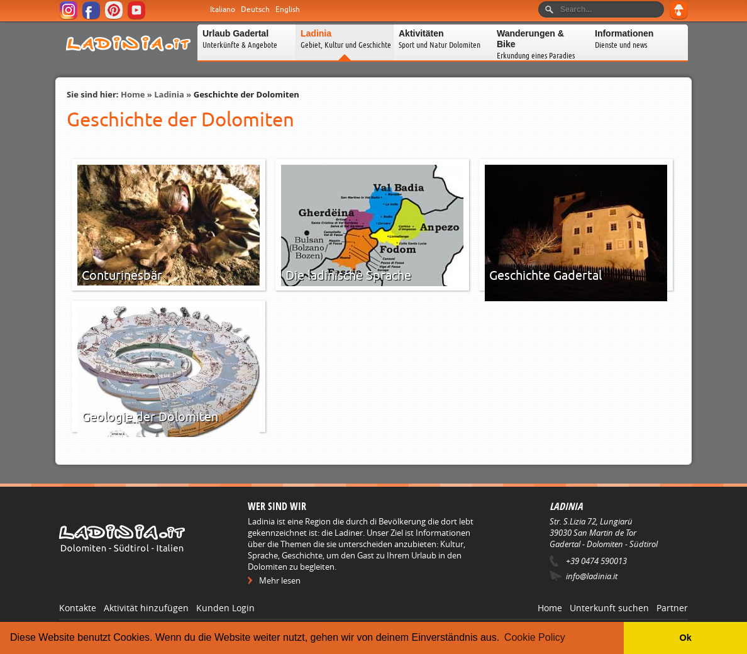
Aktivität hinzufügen (146, 608)
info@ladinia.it (591, 576)
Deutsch (255, 9)
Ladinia (169, 94)
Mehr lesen (280, 580)
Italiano (222, 9)
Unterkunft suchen (609, 608)
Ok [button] (685, 638)
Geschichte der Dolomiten (246, 94)
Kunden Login (225, 608)
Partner (672, 608)
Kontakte (77, 608)
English (287, 9)
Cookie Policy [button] (534, 637)
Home (133, 94)
